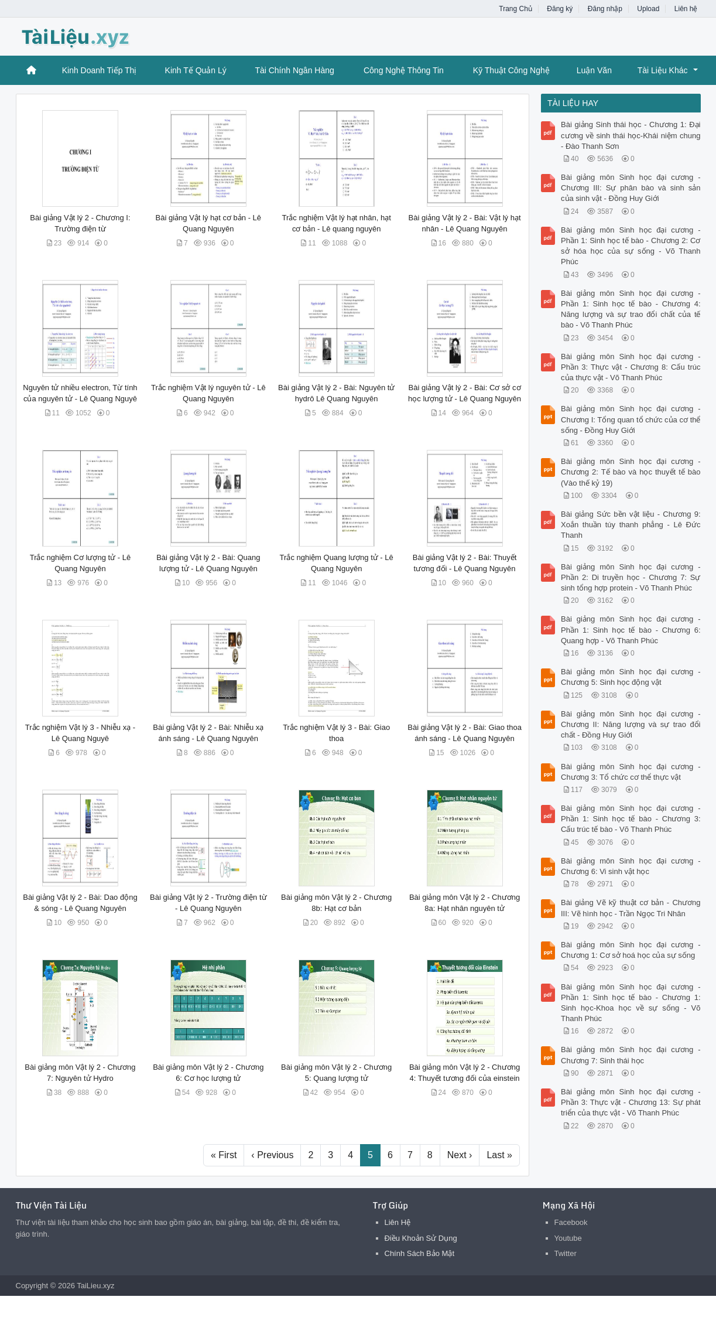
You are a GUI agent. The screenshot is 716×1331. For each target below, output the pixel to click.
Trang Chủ (515, 9)
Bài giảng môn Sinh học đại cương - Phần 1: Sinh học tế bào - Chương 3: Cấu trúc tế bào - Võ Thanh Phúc (631, 819)
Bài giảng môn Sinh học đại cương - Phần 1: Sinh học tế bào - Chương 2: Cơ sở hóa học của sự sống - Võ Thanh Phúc (631, 246)
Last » (499, 1155)
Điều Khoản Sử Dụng (421, 1238)
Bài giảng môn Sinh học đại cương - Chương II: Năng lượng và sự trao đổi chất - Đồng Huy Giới (631, 724)
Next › (459, 1155)
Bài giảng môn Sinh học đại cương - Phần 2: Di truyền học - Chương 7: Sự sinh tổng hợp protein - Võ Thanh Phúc (631, 577)
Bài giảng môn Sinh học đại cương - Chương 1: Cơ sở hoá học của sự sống (631, 950)
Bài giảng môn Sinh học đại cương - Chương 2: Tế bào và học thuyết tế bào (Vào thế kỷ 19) (631, 472)
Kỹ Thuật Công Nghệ (511, 70)
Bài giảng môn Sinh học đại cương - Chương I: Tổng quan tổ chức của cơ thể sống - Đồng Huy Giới (631, 419)
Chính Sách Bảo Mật (420, 1253)
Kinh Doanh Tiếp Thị (99, 70)
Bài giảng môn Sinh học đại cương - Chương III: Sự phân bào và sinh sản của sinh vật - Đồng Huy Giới (631, 188)
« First (224, 1155)
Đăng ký (560, 9)
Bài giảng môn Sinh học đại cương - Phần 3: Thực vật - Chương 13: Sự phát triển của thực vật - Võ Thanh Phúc (631, 1102)
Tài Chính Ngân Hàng (294, 70)
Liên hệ (686, 9)
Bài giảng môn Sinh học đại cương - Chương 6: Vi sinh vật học (631, 866)
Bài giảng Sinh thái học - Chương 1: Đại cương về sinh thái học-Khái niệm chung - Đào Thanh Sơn (631, 135)
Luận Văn (594, 70)
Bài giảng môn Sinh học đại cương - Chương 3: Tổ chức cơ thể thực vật (631, 771)
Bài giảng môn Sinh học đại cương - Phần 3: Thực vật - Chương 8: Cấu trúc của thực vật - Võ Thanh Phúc (631, 367)
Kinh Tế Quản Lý (196, 70)
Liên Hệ (398, 1222)
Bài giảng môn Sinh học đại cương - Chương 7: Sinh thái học (631, 1054)
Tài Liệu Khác (663, 70)
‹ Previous (272, 1155)
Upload (648, 9)
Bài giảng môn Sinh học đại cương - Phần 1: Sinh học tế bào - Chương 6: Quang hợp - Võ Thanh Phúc (631, 629)
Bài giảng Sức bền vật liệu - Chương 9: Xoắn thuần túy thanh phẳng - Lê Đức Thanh (631, 525)
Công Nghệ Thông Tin (404, 70)
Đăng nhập (605, 9)
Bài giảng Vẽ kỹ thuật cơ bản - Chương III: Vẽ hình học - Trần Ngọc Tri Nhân (631, 907)
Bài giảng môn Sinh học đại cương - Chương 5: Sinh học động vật (631, 677)
